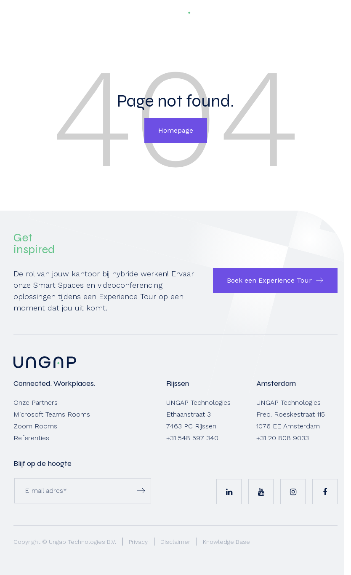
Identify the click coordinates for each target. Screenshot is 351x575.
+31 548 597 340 (192, 438)
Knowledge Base (226, 541)
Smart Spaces (58, 285)
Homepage (175, 130)
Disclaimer (175, 541)
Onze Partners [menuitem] (35, 402)
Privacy (138, 541)
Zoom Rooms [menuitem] (35, 426)
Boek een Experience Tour (269, 280)
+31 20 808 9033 (282, 438)
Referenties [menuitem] (31, 438)
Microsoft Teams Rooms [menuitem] (51, 414)
